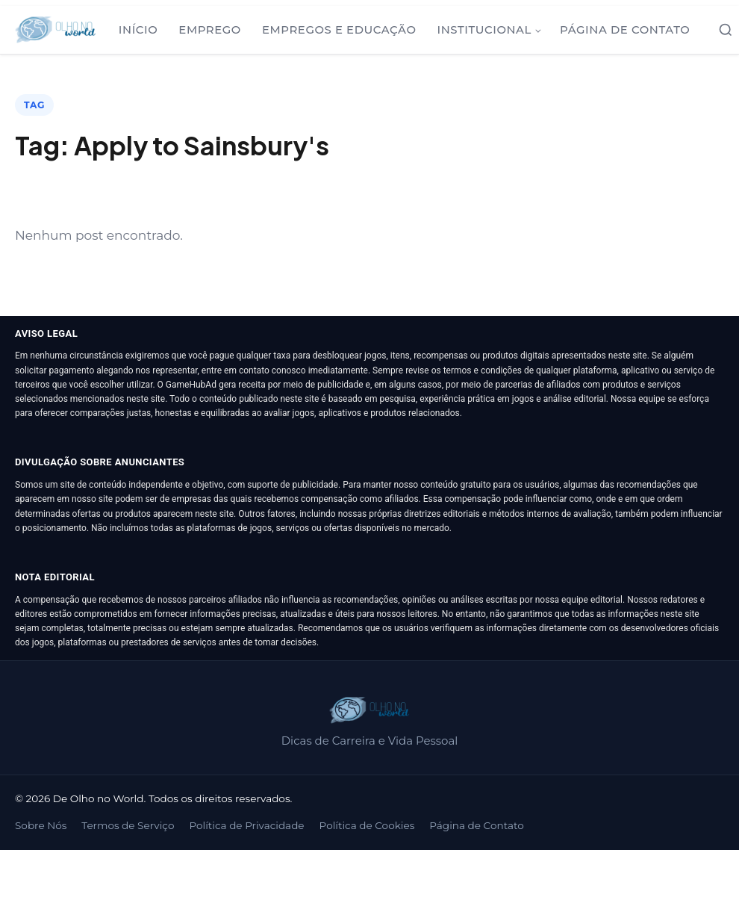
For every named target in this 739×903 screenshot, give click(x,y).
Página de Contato (625, 30)
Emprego (209, 30)
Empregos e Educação (339, 30)
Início (138, 30)
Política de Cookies (367, 825)
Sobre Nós (40, 825)
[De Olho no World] (55, 29)
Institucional (484, 30)
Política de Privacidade (246, 825)
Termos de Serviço (127, 825)
